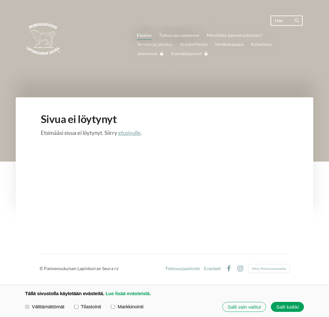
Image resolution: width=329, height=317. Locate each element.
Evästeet (212, 268)
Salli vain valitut (244, 307)
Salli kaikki (287, 307)
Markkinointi (127, 306)
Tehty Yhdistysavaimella (269, 268)
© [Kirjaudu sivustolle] (42, 268)
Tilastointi (87, 306)
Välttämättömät (45, 306)
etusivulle (129, 132)
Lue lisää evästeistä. (128, 293)
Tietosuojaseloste (182, 268)
